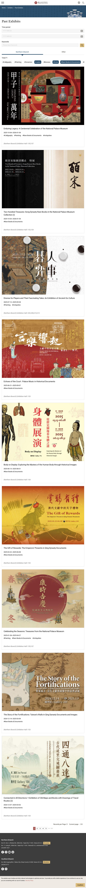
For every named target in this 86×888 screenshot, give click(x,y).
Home (4, 8)
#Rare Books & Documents (70, 62)
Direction (46, 843)
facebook (2, 852)
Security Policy (29, 880)
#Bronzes (46, 62)
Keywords (5, 42)
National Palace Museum (41, 2)
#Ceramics (28, 62)
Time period (6, 27)
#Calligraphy (7, 62)
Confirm (80, 885)
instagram (6, 852)
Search (82, 45)
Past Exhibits (19, 8)
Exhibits (10, 8)
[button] (79, 2)
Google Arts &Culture (12, 852)
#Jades (37, 62)
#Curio (55, 62)
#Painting (18, 62)
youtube (9, 852)
